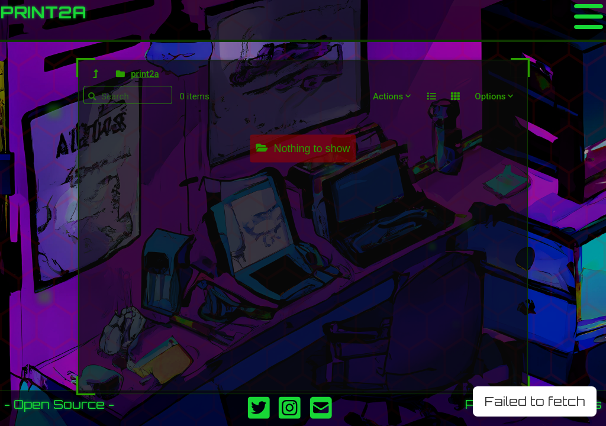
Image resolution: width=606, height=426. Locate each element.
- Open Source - (59, 404)
